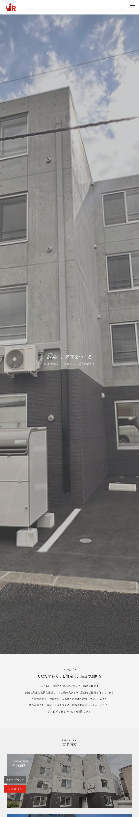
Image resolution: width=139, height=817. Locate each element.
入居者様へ (15, 789)
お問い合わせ (15, 780)
